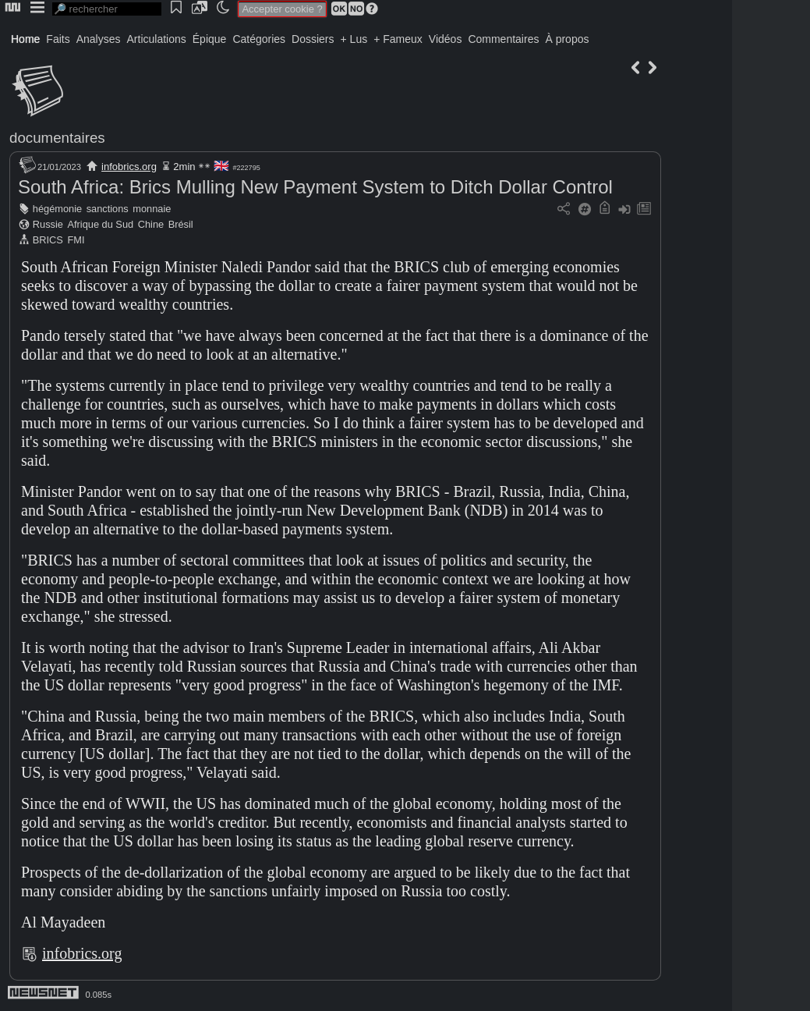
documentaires (57, 137)
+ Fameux (398, 39)
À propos (567, 39)
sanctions (108, 209)
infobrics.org (129, 166)
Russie (48, 224)
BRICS (48, 240)
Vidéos (445, 39)
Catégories (258, 39)
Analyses (98, 39)
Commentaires (503, 39)
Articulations (156, 39)
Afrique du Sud (100, 224)
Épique (210, 39)
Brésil (180, 224)
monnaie (152, 209)
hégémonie (57, 209)
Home (25, 39)
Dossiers (313, 39)
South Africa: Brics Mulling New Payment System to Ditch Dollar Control (315, 186)
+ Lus (354, 39)
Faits (57, 39)
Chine (151, 224)
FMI (75, 240)
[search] (106, 9)
